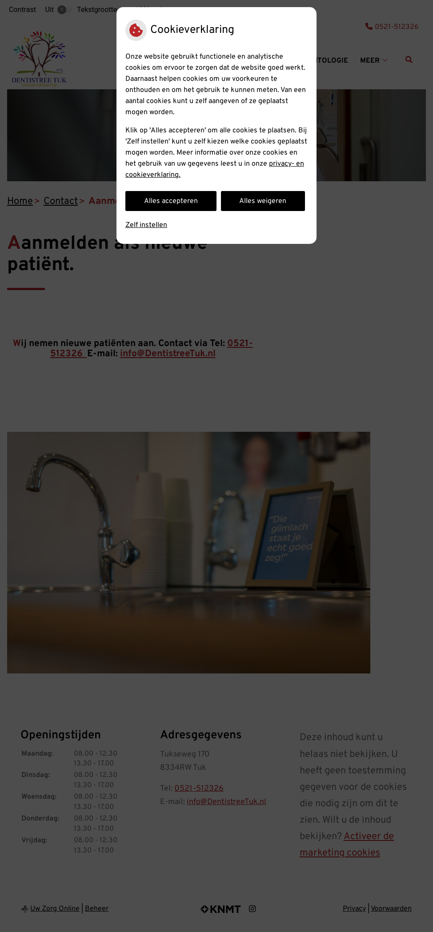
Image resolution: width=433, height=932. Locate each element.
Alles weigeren (262, 201)
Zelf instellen (146, 225)
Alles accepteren (171, 201)
